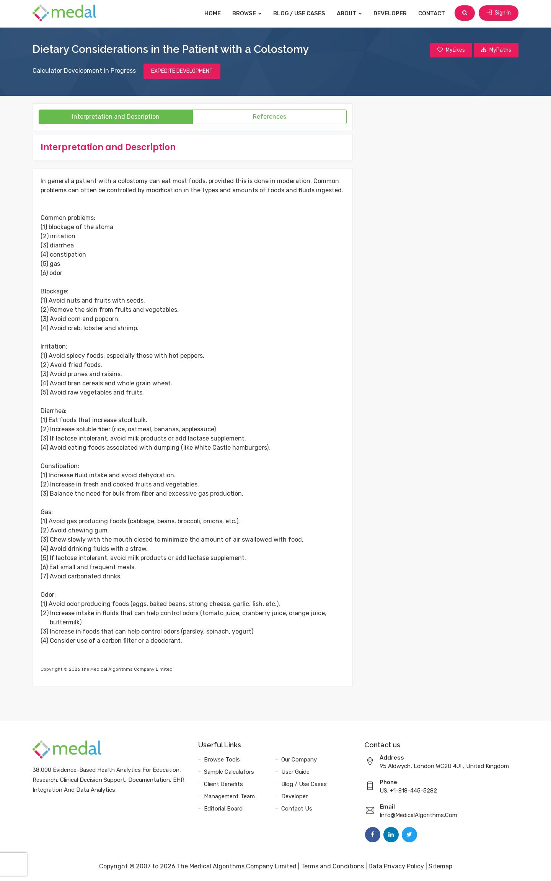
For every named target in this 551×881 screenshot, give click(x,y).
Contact (432, 13)
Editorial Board (223, 809)
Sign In (498, 13)
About (350, 13)
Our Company (299, 760)
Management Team (229, 796)
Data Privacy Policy (396, 866)
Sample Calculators (229, 772)
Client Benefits (223, 784)
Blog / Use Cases (300, 13)
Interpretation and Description (116, 117)
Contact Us (296, 809)
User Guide (295, 772)
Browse (247, 13)
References (269, 117)
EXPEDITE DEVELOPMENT (182, 71)
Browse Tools (222, 760)
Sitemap (440, 866)
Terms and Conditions (332, 866)
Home (213, 13)
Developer (391, 13)
